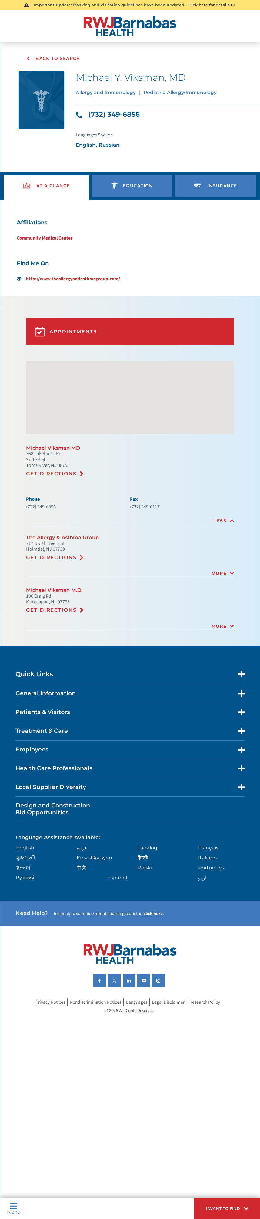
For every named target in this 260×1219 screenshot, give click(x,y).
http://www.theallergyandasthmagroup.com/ (67, 291)
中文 (82, 918)
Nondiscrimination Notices (94, 1061)
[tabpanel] (130, 261)
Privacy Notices (45, 1061)
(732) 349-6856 (110, 117)
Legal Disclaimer (171, 1061)
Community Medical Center (42, 248)
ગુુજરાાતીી (27, 908)
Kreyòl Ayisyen (96, 908)
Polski (145, 918)
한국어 (25, 918)
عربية (83, 898)
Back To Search (53, 58)
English (27, 898)
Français (208, 898)
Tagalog (147, 898)
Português (211, 918)
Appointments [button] (68, 347)
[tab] (130, 549)
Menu (15, 1207)
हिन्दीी (142, 908)
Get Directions (53, 499)
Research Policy (210, 1061)
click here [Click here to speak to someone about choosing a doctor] (166, 967)
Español (117, 929)
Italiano (207, 908)
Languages (139, 1061)
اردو (202, 929)
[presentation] (46, 193)
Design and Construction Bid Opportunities (57, 856)
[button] (223, 1207)
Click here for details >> (212, 5)
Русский (27, 929)
